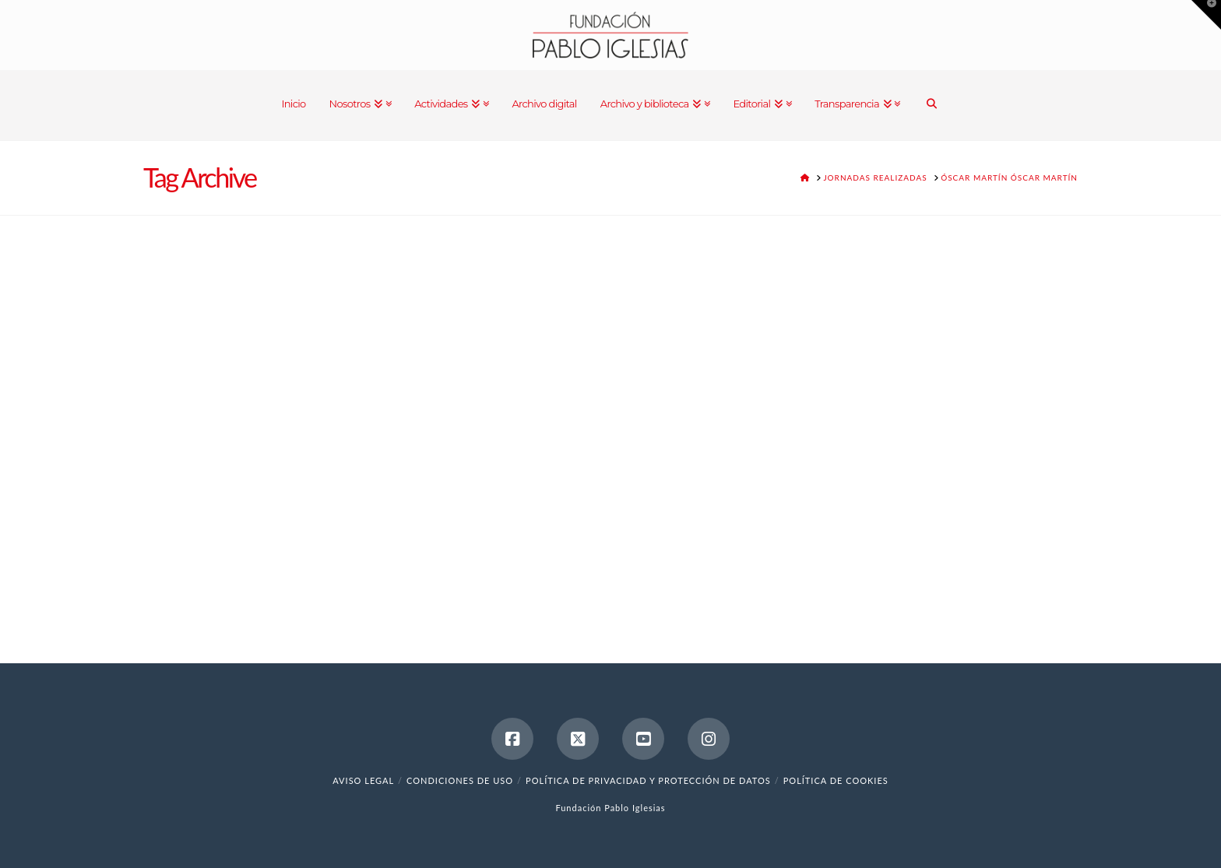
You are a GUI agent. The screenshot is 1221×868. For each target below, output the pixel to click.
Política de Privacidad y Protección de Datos (648, 780)
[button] (1206, 15)
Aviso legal (363, 780)
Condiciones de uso (459, 780)
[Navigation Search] (932, 105)
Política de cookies (835, 780)
